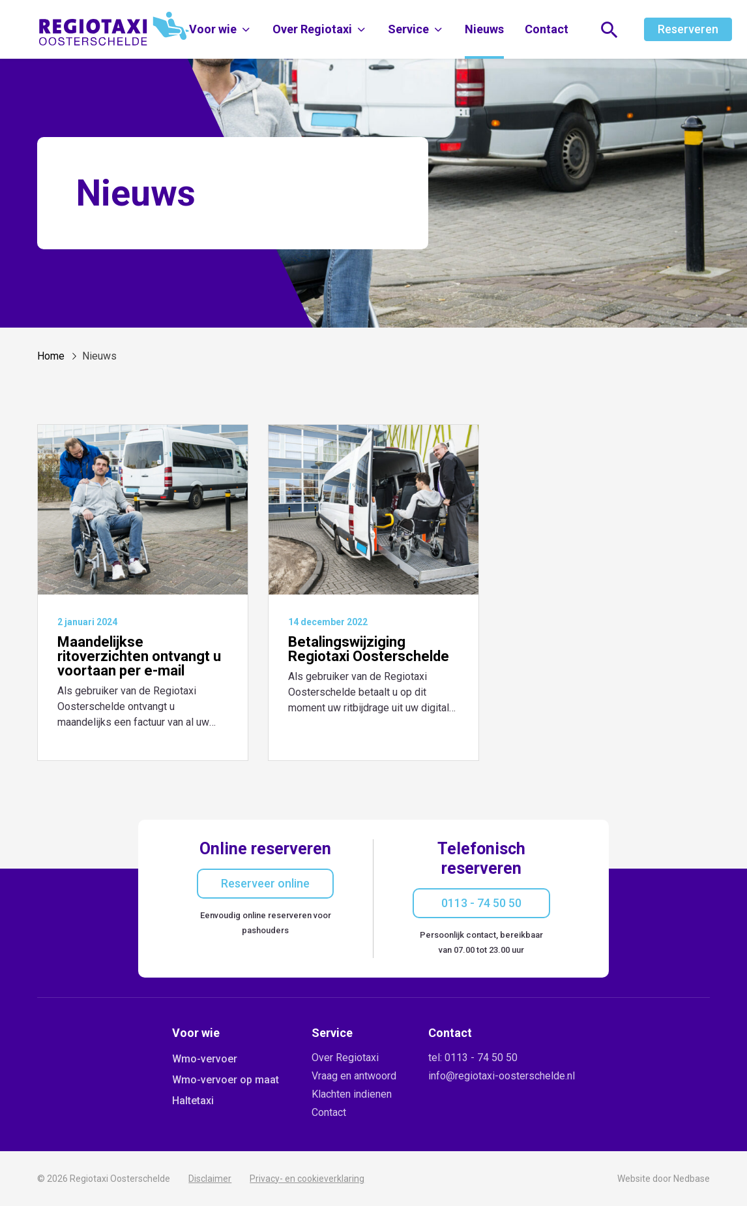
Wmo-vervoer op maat (225, 1080)
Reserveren (688, 29)
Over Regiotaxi (312, 29)
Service (408, 29)
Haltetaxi (193, 1100)
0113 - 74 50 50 (481, 903)
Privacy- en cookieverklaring (307, 1178)
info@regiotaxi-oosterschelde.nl (501, 1076)
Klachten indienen (352, 1094)
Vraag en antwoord (354, 1076)
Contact (546, 29)
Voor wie (213, 29)
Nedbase (691, 1178)
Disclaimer (209, 1178)
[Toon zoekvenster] (609, 30)
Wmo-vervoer (204, 1059)
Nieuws (484, 29)
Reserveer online (265, 883)
